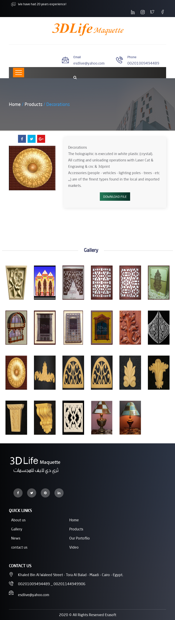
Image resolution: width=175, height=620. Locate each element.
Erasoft (110, 614)
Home (15, 104)
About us (18, 520)
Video (74, 547)
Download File (115, 196)
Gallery (16, 529)
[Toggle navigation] (18, 72)
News (15, 538)
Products (33, 104)
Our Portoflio (79, 538)
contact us (19, 547)
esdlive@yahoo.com (89, 63)
